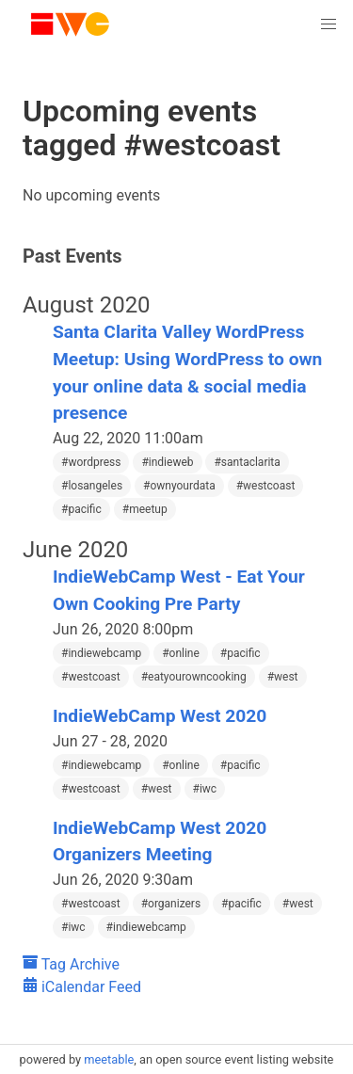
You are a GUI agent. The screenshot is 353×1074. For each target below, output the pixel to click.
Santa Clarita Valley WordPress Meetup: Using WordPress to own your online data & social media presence (187, 372)
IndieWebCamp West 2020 (159, 716)
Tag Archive (71, 964)
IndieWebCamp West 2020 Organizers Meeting (159, 841)
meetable (109, 1059)
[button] (328, 24)
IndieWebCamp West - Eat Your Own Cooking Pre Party (179, 590)
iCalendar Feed (82, 987)
